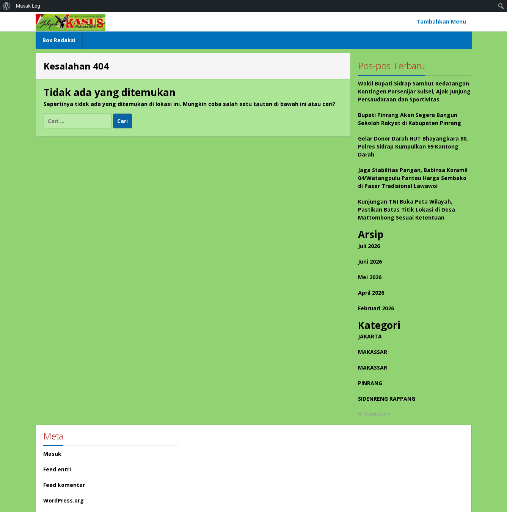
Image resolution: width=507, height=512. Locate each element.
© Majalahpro (374, 413)
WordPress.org (63, 500)
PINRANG (370, 383)
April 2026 (371, 292)
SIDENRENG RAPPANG (386, 398)
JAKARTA (370, 336)
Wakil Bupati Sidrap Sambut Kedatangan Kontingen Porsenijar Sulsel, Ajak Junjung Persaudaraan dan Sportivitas (414, 91)
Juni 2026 (370, 261)
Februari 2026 (376, 308)
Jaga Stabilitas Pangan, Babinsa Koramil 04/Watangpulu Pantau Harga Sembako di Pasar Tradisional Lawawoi (413, 178)
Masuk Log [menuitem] (28, 6)
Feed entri (57, 469)
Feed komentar (64, 484)
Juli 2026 (369, 246)
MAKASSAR (372, 352)
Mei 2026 (369, 277)
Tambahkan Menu (441, 21)
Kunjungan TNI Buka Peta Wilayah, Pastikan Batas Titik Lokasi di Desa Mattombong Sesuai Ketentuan (406, 209)
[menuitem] (6, 6)
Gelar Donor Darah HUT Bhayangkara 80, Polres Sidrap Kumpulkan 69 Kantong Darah (413, 146)
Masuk (52, 453)
